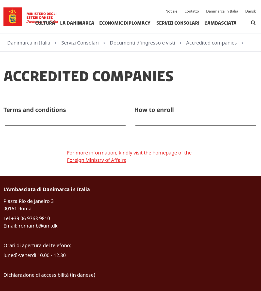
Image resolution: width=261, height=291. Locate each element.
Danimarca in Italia (222, 11)
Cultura (45, 23)
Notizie (171, 11)
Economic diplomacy (125, 23)
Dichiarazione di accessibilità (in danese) (49, 275)
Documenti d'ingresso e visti (142, 42)
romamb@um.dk (38, 225)
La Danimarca (77, 23)
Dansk (250, 11)
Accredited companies (211, 42)
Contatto (191, 11)
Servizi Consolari (177, 23)
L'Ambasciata (220, 23)
